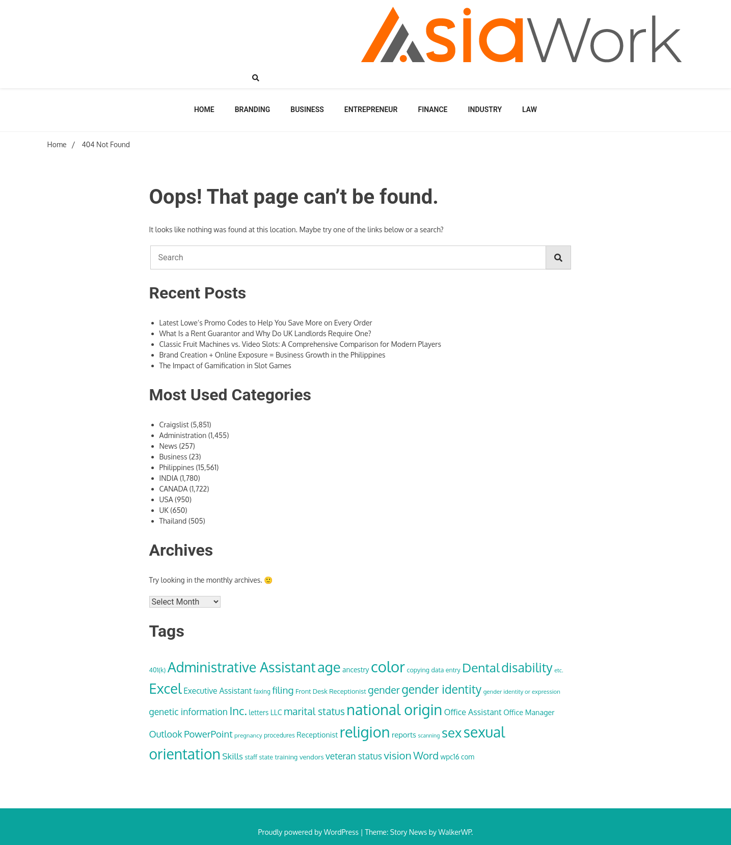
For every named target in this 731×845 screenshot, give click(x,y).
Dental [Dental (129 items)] (480, 667)
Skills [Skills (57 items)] (232, 755)
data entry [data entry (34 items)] (445, 670)
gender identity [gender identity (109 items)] (441, 689)
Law (529, 109)
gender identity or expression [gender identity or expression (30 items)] (521, 691)
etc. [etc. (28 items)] (558, 670)
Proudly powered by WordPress (309, 832)
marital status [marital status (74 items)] (314, 711)
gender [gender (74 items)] (384, 690)
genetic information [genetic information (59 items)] (188, 711)
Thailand (173, 520)
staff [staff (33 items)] (251, 757)
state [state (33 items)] (266, 757)
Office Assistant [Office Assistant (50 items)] (473, 712)
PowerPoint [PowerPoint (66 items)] (208, 734)
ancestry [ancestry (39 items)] (355, 669)
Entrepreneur (371, 109)
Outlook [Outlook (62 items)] (165, 734)
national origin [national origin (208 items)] (394, 709)
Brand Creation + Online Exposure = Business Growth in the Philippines (272, 354)
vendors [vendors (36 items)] (312, 756)
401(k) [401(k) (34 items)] (157, 670)
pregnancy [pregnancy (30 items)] (248, 735)
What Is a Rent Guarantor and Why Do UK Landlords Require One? (265, 333)
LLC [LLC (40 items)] (276, 712)
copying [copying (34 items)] (418, 670)
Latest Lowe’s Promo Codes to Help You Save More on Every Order (265, 322)
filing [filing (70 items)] (282, 690)
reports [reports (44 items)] (404, 734)
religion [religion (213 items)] (365, 731)
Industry (485, 109)
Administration (183, 435)
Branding (252, 109)
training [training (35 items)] (286, 757)
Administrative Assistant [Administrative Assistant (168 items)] (242, 666)
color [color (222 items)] (388, 666)
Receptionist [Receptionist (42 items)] (317, 734)
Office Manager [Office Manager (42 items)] (528, 712)
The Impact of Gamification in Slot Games (225, 365)
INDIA (168, 478)
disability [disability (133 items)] (527, 667)
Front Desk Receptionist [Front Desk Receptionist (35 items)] (330, 691)
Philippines (177, 467)
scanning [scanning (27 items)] (429, 735)
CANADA (173, 488)
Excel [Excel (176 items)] (165, 688)
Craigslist (174, 424)
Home (204, 109)
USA (166, 499)
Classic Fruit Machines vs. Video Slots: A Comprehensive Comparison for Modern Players (300, 344)
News (168, 446)
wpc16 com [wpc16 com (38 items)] (458, 756)
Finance (432, 109)
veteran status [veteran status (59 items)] (354, 755)
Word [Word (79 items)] (426, 755)
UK (164, 510)
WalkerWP (454, 832)
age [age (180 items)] (328, 666)
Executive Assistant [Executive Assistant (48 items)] (217, 691)
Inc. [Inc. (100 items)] (238, 710)
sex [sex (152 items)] (452, 732)
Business (307, 109)
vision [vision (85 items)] (397, 755)
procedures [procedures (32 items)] (279, 735)
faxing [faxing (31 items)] (262, 691)
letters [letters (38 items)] (258, 712)
